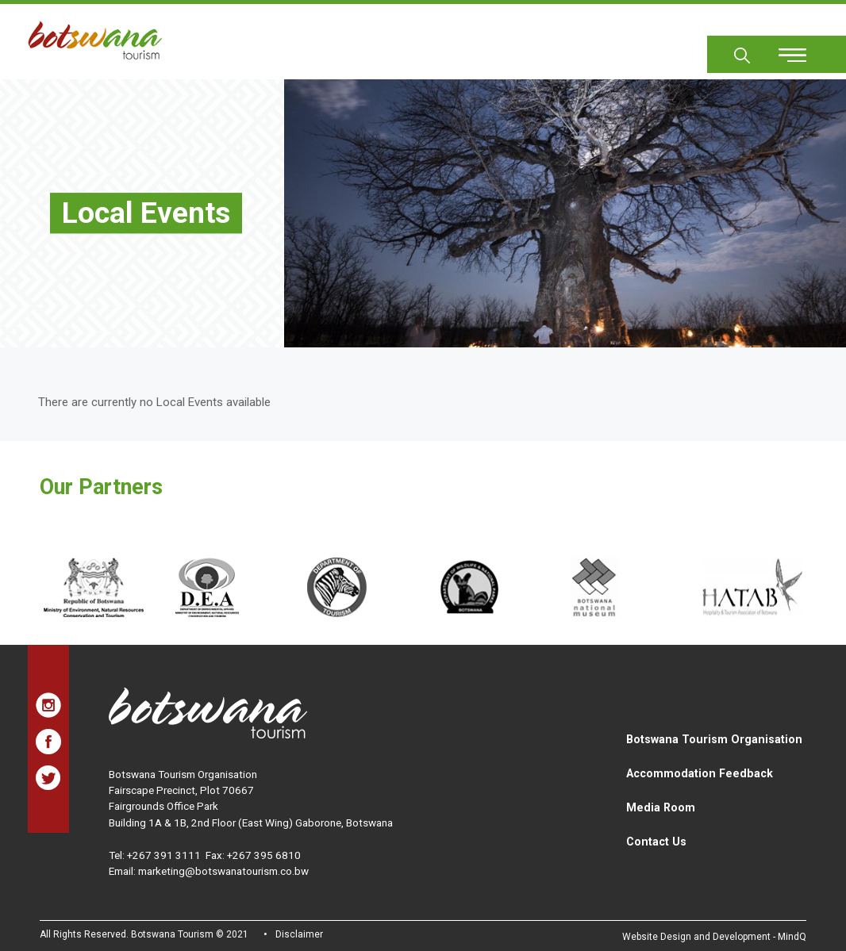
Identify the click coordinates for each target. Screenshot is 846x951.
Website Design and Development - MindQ (714, 936)
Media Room (660, 807)
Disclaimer (299, 934)
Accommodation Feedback (699, 773)
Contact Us (656, 841)
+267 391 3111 (164, 855)
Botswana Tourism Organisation (714, 739)
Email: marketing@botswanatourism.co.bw (209, 871)
